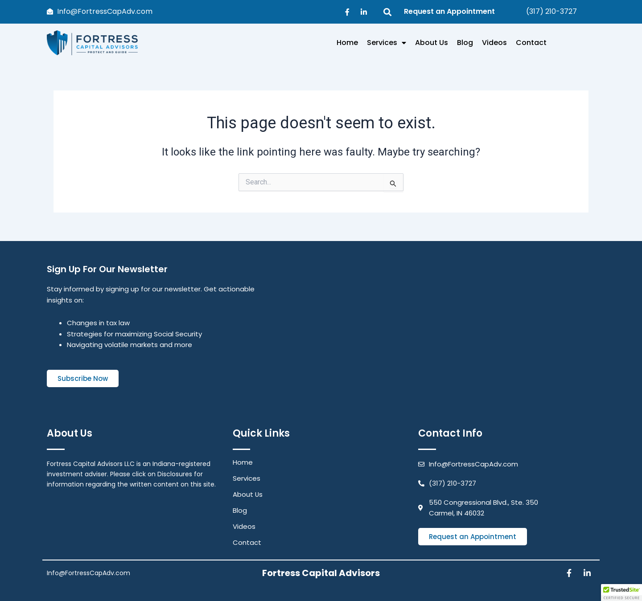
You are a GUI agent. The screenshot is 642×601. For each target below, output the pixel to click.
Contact (531, 42)
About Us (431, 42)
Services (386, 43)
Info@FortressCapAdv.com (88, 572)
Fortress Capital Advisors (321, 573)
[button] (621, 592)
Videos (494, 42)
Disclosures (174, 474)
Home (347, 42)
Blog (465, 42)
